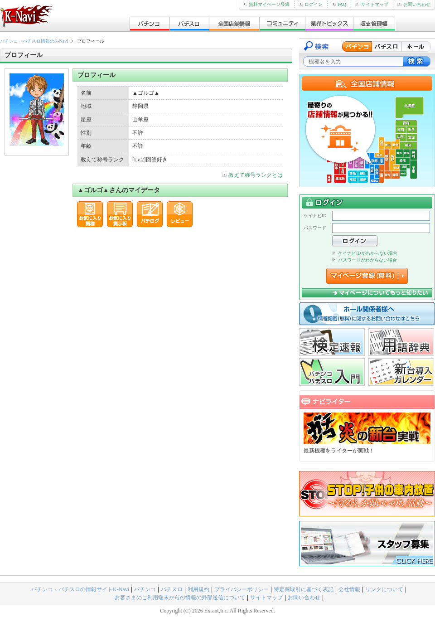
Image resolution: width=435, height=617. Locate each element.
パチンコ (145, 589)
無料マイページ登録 (266, 4)
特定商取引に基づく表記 (304, 589)
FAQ (339, 4)
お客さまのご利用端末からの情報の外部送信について (180, 597)
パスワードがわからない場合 (364, 259)
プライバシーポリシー (241, 589)
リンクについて (384, 589)
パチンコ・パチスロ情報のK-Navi (34, 41)
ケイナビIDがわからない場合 (364, 253)
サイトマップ (371, 4)
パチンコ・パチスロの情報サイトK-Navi (80, 589)
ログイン (311, 4)
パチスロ (172, 589)
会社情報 (349, 589)
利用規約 (198, 589)
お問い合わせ (413, 4)
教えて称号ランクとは (252, 175)
